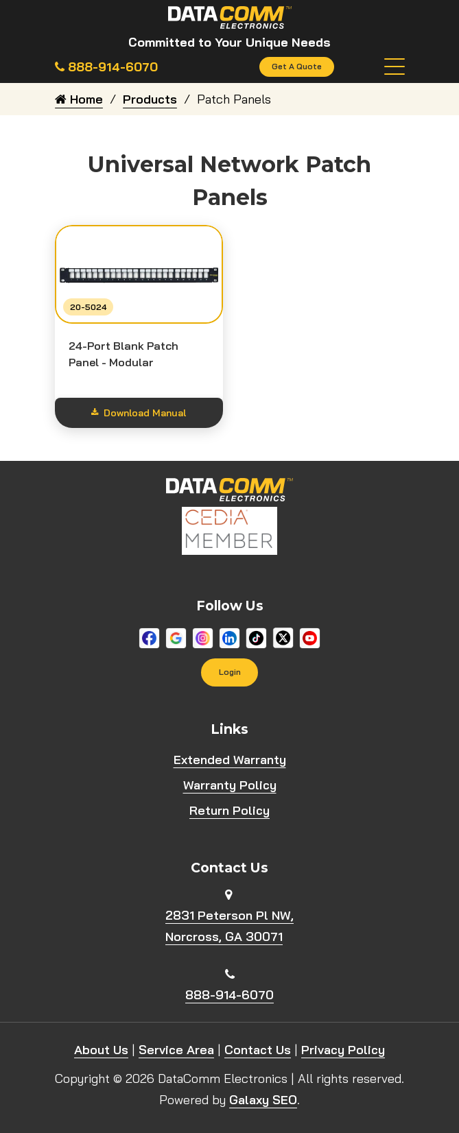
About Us (101, 1050)
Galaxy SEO (263, 1100)
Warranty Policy (229, 785)
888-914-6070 (229, 995)
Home (79, 99)
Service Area (176, 1050)
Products (150, 99)
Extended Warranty (230, 759)
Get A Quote (297, 67)
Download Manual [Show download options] (138, 413)
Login (230, 672)
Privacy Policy (343, 1050)
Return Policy (229, 810)
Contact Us (257, 1050)
